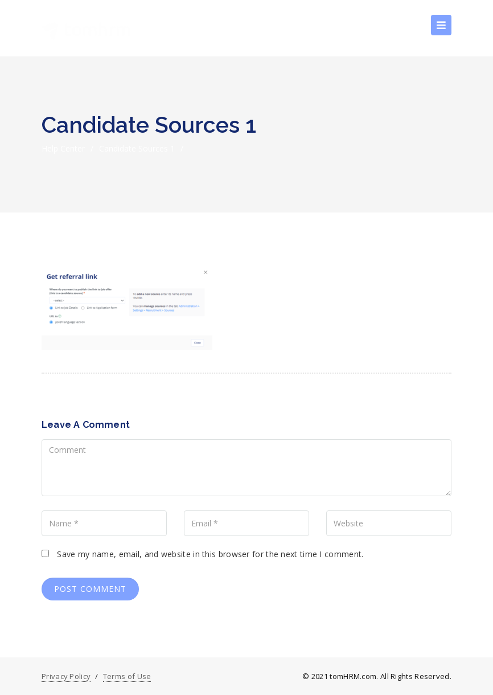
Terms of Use (127, 676)
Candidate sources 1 (137, 148)
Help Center (63, 148)
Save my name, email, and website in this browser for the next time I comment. (210, 554)
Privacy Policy (66, 676)
